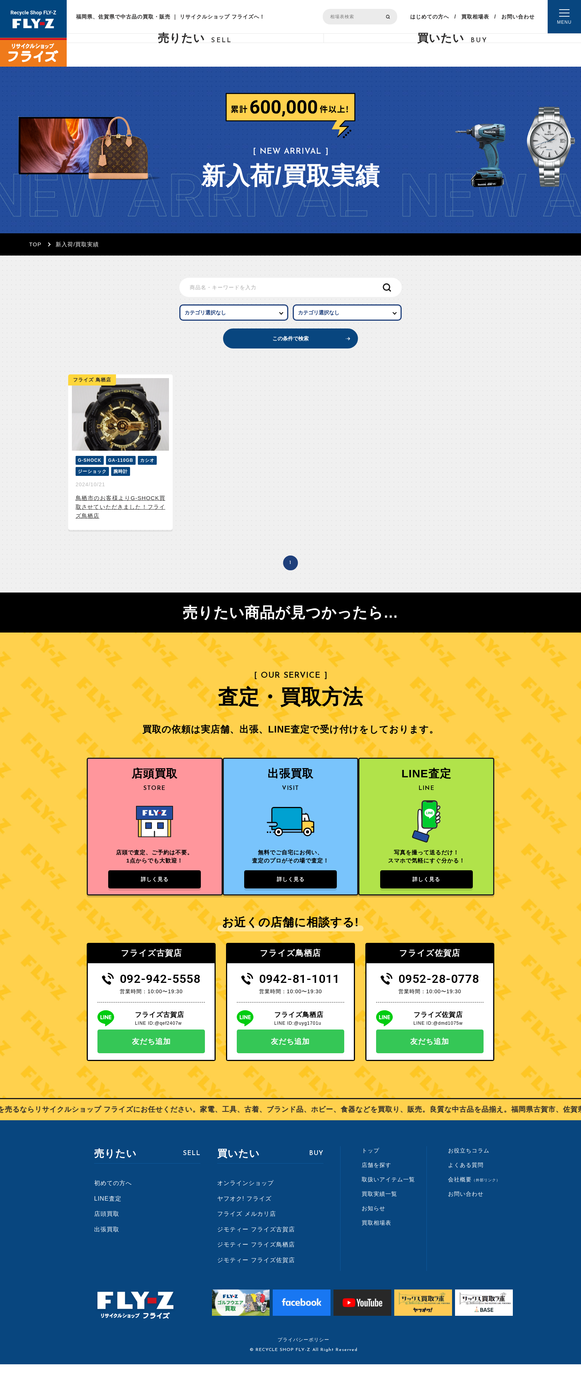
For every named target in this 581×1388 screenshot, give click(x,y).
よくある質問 (466, 1188)
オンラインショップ (245, 1206)
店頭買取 (106, 1237)
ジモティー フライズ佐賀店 (256, 1283)
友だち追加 (151, 1065)
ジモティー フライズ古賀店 (256, 1252)
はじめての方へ (429, 17)
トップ (370, 1174)
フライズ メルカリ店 (246, 1237)
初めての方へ (113, 1206)
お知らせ (373, 1231)
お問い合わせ (518, 17)
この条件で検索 (291, 350)
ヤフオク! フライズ (244, 1222)
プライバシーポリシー (303, 1363)
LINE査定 (108, 1222)
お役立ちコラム (468, 1174)
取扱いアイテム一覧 (388, 1203)
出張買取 (106, 1252)
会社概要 (474, 1203)
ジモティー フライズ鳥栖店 (256, 1268)
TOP (35, 244)
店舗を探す (376, 1188)
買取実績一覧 (379, 1217)
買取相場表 (475, 17)
